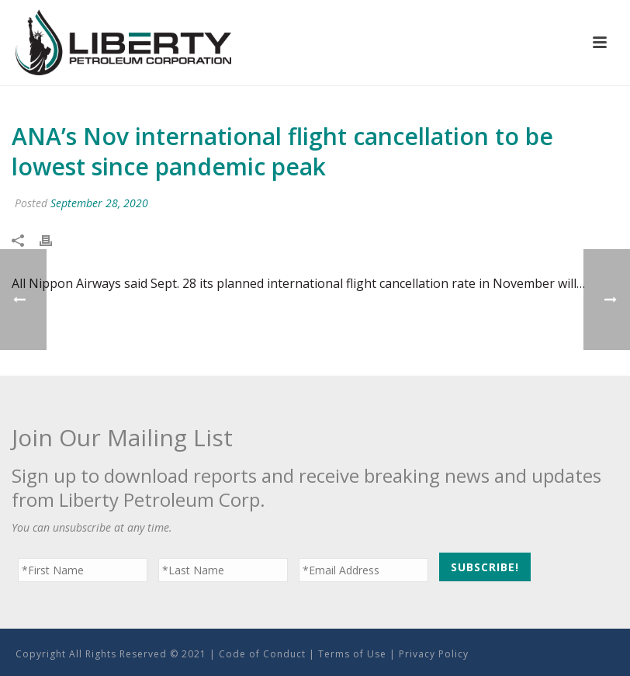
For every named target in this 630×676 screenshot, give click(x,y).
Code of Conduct (262, 653)
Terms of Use (352, 653)
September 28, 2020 (99, 203)
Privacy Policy (434, 653)
